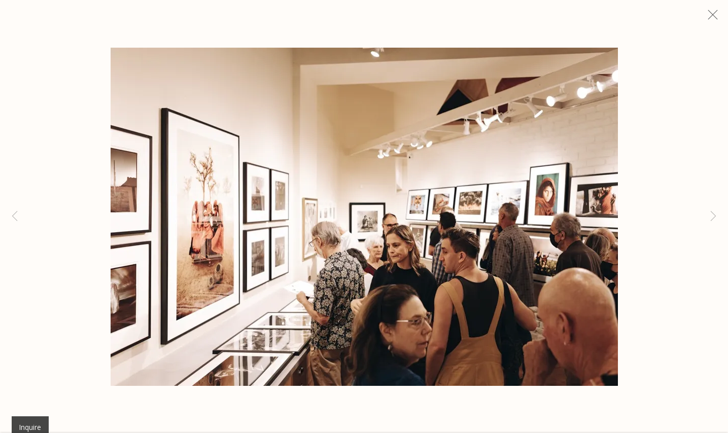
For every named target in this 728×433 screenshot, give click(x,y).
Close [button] (718, 17)
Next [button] (713, 216)
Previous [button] (14, 216)
